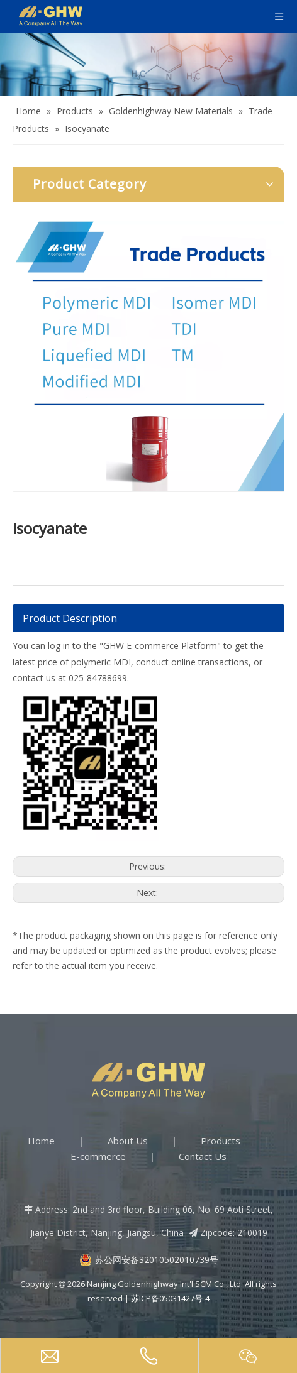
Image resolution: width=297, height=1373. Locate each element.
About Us (128, 1140)
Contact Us (203, 1156)
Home (41, 1140)
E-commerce (98, 1156)
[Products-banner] (148, 64)
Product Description (70, 618)
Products (220, 1140)
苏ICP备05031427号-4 (170, 1298)
